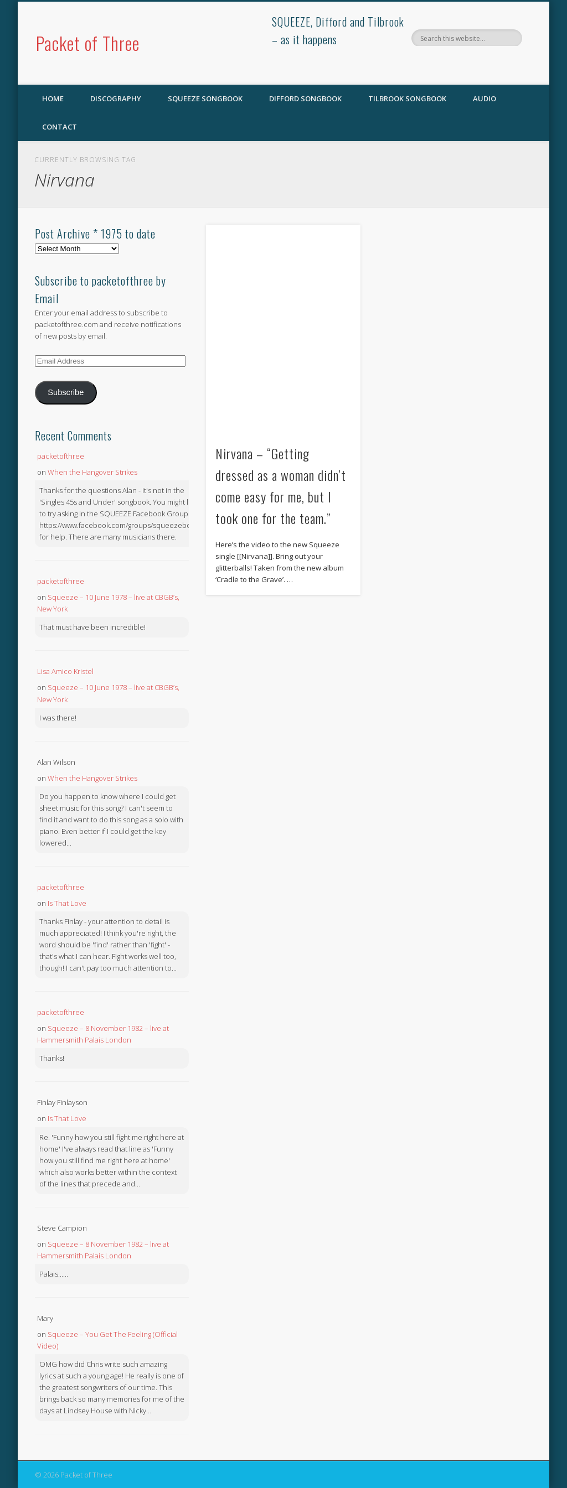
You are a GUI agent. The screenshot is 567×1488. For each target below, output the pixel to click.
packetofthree (60, 456)
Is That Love (67, 903)
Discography (115, 98)
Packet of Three (88, 43)
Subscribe (66, 392)
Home (53, 98)
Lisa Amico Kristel (65, 671)
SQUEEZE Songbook (205, 98)
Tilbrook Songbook (407, 98)
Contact (59, 127)
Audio (484, 98)
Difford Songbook (305, 98)
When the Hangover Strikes (92, 472)
